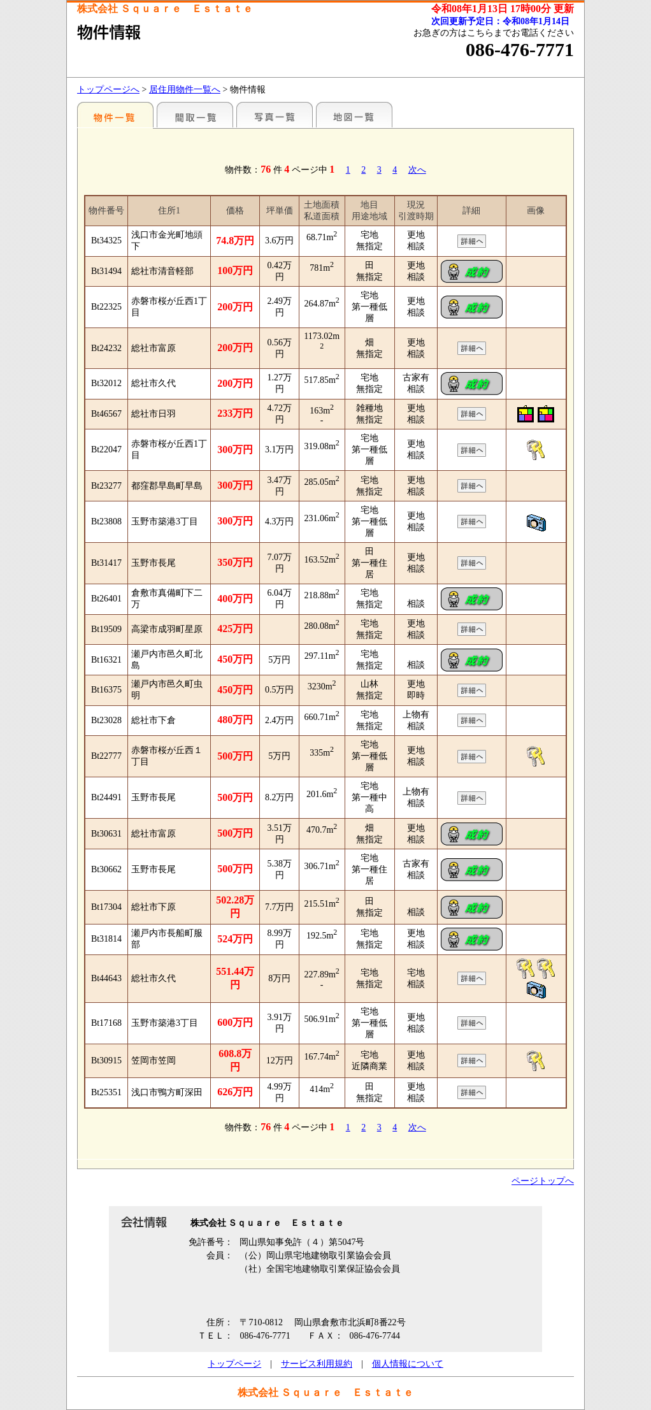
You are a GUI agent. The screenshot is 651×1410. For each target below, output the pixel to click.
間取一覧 (195, 114)
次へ (417, 170)
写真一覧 (274, 114)
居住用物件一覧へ (184, 89)
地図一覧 (354, 114)
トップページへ (108, 89)
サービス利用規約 (316, 1364)
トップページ (234, 1364)
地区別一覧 (115, 114)
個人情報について (407, 1364)
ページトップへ (543, 1181)
